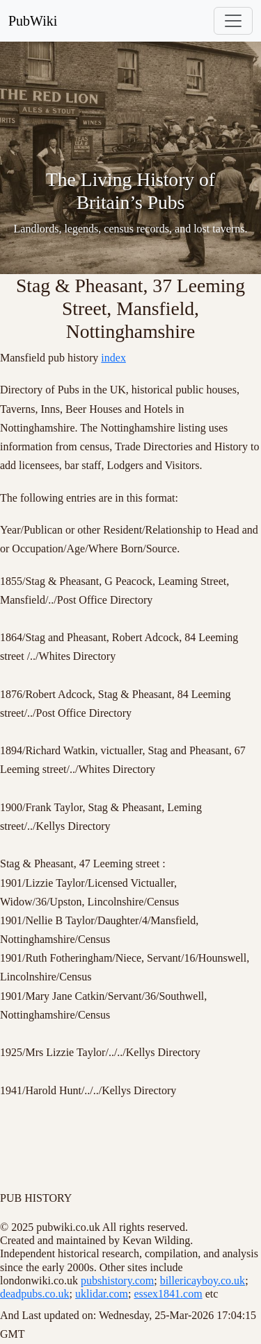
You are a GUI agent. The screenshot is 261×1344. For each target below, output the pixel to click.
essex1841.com (168, 1294)
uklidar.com (101, 1294)
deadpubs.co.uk (35, 1294)
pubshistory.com (117, 1280)
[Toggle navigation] (233, 21)
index (113, 358)
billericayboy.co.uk (202, 1280)
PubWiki (32, 20)
